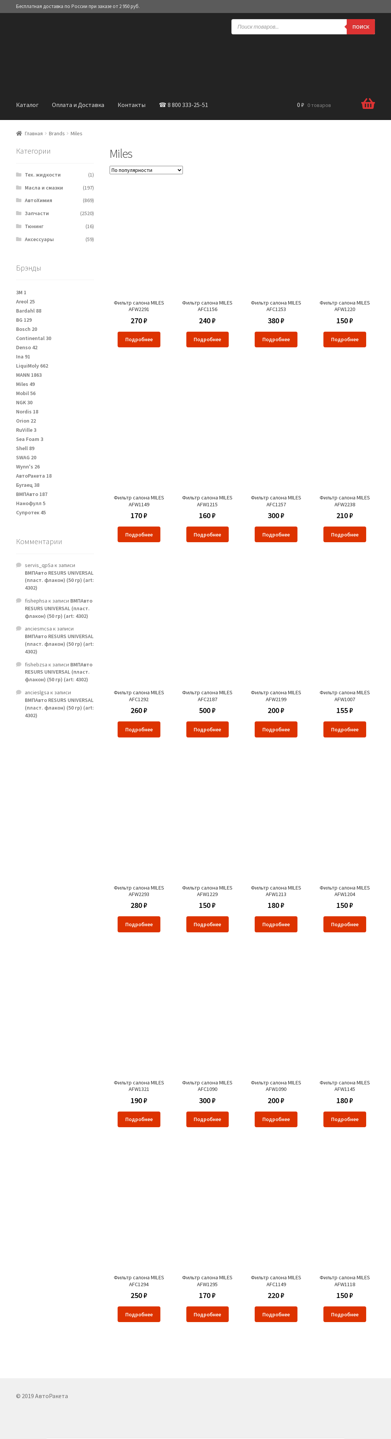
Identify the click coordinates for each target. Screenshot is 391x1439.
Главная (34, 133)
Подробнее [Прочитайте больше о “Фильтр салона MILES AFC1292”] (139, 729)
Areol (25, 301)
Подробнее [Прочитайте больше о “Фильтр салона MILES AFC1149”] (276, 1314)
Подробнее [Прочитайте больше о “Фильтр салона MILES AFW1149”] (139, 534)
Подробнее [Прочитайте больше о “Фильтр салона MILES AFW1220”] (345, 339)
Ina (23, 356)
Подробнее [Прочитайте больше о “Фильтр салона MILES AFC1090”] (207, 1119)
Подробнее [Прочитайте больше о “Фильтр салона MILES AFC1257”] (276, 534)
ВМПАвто (31, 494)
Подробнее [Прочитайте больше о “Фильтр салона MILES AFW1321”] (139, 1119)
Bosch (26, 329)
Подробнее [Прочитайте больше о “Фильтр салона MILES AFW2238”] (345, 534)
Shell (25, 448)
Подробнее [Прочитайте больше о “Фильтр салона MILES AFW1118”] (345, 1314)
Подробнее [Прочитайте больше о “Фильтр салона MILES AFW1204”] (345, 924)
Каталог (27, 105)
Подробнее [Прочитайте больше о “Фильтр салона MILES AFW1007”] (345, 729)
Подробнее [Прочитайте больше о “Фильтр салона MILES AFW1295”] (207, 1314)
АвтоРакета (34, 475)
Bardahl (28, 310)
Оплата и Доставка (78, 105)
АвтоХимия (38, 200)
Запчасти (37, 213)
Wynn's (28, 466)
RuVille (26, 429)
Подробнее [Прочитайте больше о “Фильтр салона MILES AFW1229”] (207, 924)
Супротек (31, 512)
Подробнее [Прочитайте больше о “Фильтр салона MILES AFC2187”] (207, 729)
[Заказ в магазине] (146, 170)
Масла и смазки (44, 187)
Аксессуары (39, 239)
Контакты (131, 105)
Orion (26, 420)
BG (24, 319)
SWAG (26, 457)
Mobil (26, 393)
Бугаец (27, 484)
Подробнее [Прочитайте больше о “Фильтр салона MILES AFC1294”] (139, 1314)
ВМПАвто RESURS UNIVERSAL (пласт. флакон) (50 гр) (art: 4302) (59, 580)
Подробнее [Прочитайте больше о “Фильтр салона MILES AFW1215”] (207, 534)
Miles (25, 384)
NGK (24, 402)
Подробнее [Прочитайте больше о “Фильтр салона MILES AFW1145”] (345, 1119)
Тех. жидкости (43, 174)
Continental (33, 338)
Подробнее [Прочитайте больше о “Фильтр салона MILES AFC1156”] (207, 339)
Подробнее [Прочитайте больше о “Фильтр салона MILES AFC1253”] (276, 339)
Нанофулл (30, 503)
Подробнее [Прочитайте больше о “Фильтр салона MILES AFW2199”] (276, 729)
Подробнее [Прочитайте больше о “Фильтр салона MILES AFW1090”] (276, 1119)
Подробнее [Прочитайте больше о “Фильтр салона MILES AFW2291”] (139, 339)
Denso (26, 347)
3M (21, 292)
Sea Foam (29, 439)
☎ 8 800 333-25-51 (183, 105)
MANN (29, 374)
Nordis (27, 411)
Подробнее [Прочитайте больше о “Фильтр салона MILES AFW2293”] (139, 924)
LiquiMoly (32, 365)
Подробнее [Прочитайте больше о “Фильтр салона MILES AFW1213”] (276, 924)
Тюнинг (34, 226)
